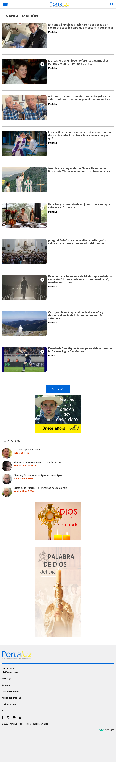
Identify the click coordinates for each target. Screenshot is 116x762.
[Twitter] (8, 717)
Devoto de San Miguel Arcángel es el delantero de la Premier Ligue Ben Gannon (80, 349)
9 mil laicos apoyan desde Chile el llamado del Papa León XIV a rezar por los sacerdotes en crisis (79, 170)
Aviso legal (6, 678)
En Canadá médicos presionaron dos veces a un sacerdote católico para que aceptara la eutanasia (80, 26)
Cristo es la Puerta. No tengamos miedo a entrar (41, 488)
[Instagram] (21, 717)
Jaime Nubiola (21, 452)
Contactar (6, 684)
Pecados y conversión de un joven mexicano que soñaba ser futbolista (79, 206)
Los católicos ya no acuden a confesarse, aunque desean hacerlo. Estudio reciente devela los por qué (79, 135)
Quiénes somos (9, 704)
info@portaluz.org (10, 672)
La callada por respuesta (27, 449)
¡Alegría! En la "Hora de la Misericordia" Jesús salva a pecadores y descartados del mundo (77, 242)
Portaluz (52, 32)
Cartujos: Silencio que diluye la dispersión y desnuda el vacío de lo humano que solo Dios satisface (76, 315)
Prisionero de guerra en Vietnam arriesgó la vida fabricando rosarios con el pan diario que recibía (79, 98)
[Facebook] (3, 717)
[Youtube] (15, 717)
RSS (3, 710)
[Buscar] (111, 4)
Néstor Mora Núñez (24, 491)
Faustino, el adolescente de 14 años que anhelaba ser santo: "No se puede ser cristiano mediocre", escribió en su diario (80, 279)
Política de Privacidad (11, 697)
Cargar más (58, 389)
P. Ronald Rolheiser (24, 478)
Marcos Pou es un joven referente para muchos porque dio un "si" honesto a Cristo (78, 62)
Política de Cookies (10, 691)
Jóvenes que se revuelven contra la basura (37, 462)
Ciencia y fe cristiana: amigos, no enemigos (38, 475)
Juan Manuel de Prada (25, 465)
